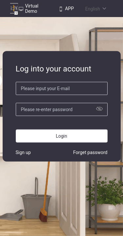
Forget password (90, 152)
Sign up (23, 152)
